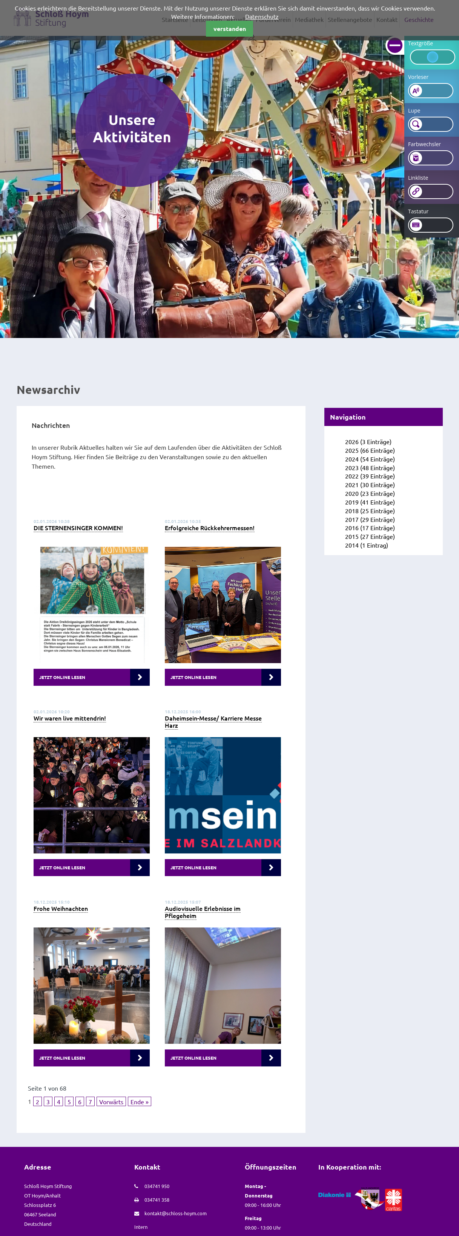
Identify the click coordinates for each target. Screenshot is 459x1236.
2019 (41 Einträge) (370, 502)
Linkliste (418, 177)
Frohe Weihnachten (61, 908)
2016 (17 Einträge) (370, 527)
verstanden (229, 28)
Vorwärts (111, 1101)
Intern (140, 1227)
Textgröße (420, 43)
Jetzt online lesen (62, 677)
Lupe (414, 110)
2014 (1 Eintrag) (366, 545)
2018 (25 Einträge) (370, 510)
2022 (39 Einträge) (370, 476)
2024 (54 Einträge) (370, 459)
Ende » (139, 1101)
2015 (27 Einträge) (370, 536)
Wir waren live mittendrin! (70, 718)
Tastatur (418, 211)
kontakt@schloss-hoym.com (175, 1213)
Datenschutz (262, 16)
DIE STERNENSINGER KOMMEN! (78, 527)
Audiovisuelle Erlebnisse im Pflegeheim (203, 912)
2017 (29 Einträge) (370, 519)
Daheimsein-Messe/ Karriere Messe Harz (213, 721)
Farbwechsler (424, 144)
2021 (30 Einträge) (370, 484)
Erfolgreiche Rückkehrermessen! (210, 527)
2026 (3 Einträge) (368, 441)
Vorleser (418, 76)
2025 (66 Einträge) (370, 450)
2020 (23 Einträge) (370, 493)
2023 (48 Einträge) (370, 467)
